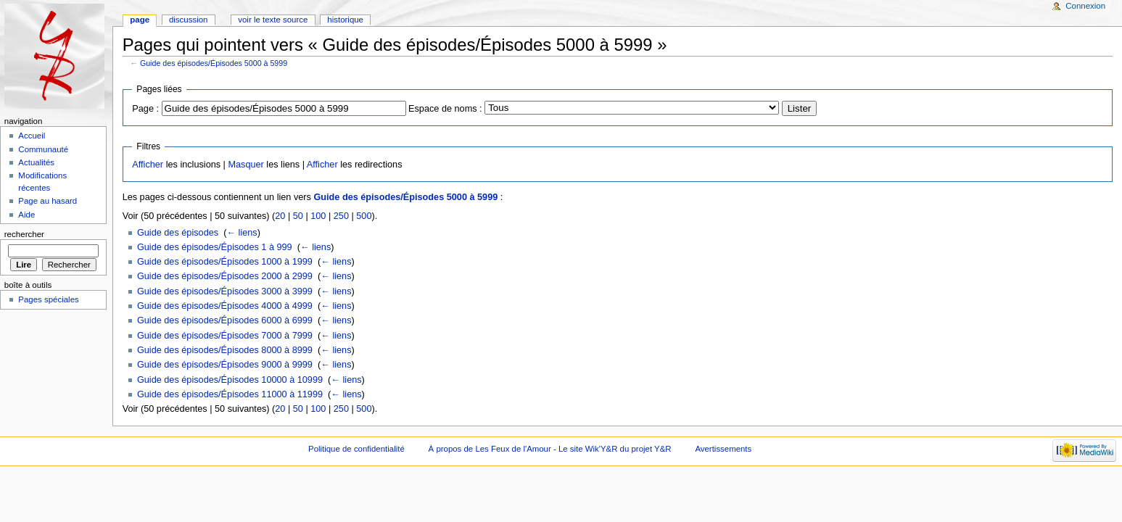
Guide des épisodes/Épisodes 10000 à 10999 (230, 380)
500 (363, 216)
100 (318, 216)
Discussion (188, 19)
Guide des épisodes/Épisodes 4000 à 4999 (225, 306)
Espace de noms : (445, 109)
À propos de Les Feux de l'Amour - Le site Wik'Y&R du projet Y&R (550, 448)
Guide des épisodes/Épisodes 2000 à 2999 (225, 276)
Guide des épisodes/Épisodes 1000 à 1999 (225, 262)
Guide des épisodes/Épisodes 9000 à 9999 (225, 365)
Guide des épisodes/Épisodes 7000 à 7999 (225, 336)
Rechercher (24, 234)
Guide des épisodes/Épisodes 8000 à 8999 (225, 350)
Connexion (1085, 5)
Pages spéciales (48, 299)
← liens (241, 233)
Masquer (245, 165)
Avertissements (723, 448)
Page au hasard (47, 200)
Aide (26, 214)
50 (298, 216)
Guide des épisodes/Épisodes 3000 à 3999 (225, 291)
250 (341, 216)
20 (280, 216)
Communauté (43, 149)
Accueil (31, 135)
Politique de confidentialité (356, 448)
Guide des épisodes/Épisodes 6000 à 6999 (225, 320)
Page (139, 19)
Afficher (147, 165)
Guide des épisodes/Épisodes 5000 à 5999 (213, 63)
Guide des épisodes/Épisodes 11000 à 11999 (230, 394)
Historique (345, 19)
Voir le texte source (273, 19)
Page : (145, 109)
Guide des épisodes (177, 233)
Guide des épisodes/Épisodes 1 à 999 (214, 247)
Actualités (36, 162)
